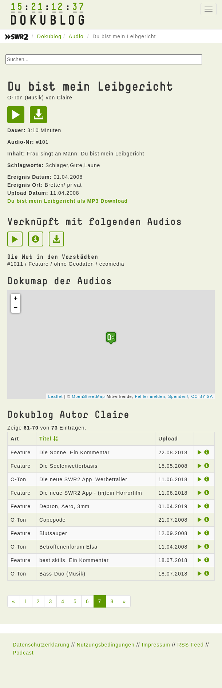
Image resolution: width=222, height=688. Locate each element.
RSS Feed (190, 645)
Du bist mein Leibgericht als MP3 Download (67, 201)
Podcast (23, 653)
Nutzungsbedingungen (106, 645)
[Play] (17, 117)
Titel (45, 439)
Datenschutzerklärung (41, 645)
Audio (76, 36)
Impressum (156, 645)
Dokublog (49, 36)
